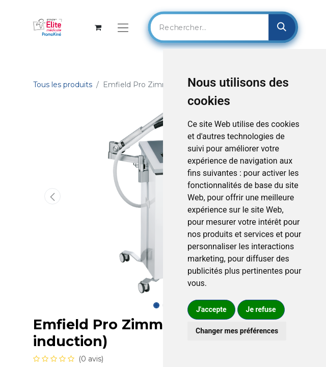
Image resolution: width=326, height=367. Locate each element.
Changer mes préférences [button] (237, 331)
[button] (52, 196)
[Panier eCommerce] (98, 27)
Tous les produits (62, 84)
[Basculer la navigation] (123, 27)
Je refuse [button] (261, 309)
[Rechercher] (281, 27)
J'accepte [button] (211, 309)
